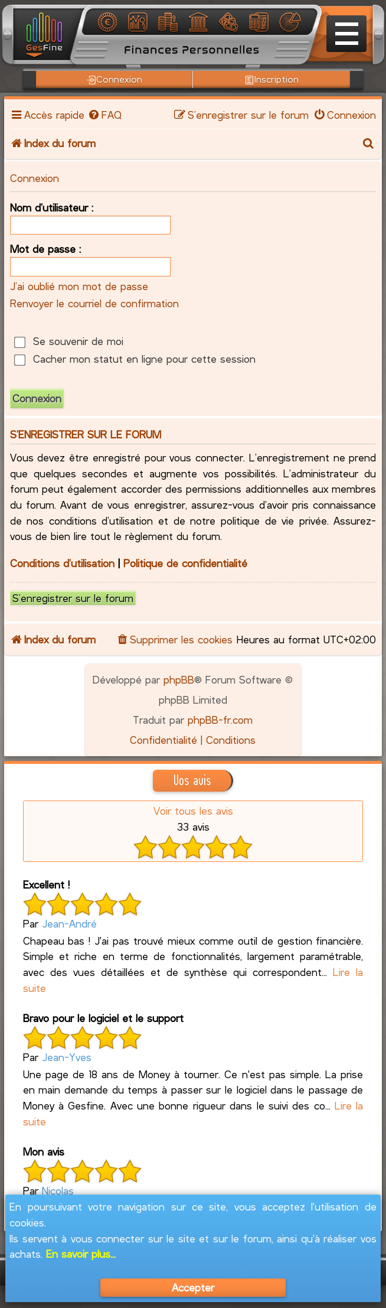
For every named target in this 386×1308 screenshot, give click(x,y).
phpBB (178, 679)
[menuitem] (104, 114)
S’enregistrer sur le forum (72, 597)
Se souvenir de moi (68, 340)
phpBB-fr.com (220, 719)
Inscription (272, 79)
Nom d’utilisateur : (51, 207)
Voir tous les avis (193, 810)
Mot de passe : (45, 248)
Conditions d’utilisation (62, 563)
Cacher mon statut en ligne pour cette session (134, 358)
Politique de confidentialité (185, 563)
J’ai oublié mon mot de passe (79, 285)
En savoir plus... (81, 1253)
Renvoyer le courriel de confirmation (94, 303)
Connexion (114, 79)
